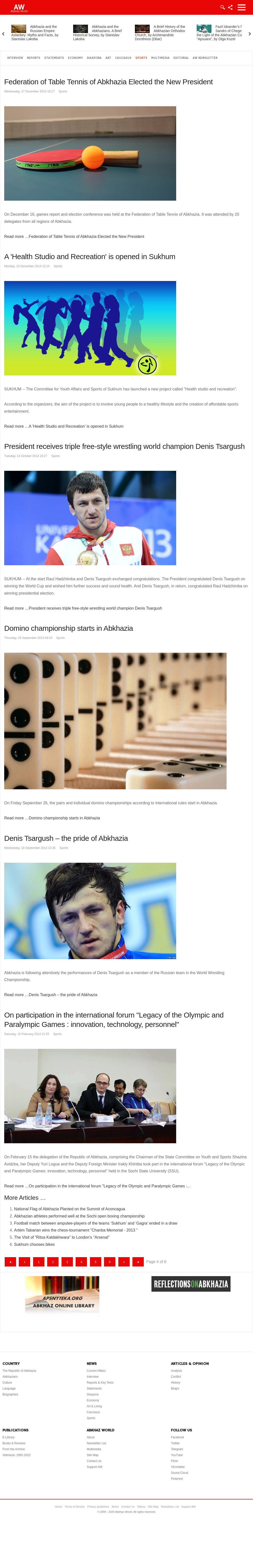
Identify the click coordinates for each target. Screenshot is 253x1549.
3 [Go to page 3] (67, 1262)
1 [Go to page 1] (39, 1262)
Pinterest (177, 1478)
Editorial (181, 58)
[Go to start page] (10, 1262)
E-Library (8, 1437)
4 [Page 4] (81, 1262)
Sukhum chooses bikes (34, 1244)
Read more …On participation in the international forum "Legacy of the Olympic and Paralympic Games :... (97, 1186)
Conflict (176, 1376)
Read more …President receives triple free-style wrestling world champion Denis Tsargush (83, 608)
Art (108, 58)
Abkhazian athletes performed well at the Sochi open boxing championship (79, 1216)
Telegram (177, 1449)
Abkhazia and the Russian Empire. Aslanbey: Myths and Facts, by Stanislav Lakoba (35, 33)
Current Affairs (96, 1371)
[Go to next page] (124, 1262)
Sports (141, 58)
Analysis (176, 1371)
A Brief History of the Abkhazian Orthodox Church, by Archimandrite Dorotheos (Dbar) (160, 33)
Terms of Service (74, 1506)
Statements (54, 58)
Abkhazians (10, 1376)
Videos (141, 1506)
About (90, 1437)
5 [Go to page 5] (95, 1262)
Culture (7, 1382)
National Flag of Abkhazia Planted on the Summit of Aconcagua (69, 1209)
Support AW (95, 1467)
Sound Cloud (179, 1473)
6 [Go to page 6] (110, 1262)
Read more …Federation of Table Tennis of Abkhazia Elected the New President (74, 236)
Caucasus (123, 58)
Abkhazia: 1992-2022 (16, 1455)
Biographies (10, 1394)
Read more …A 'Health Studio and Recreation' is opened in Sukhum (64, 426)
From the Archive (13, 1449)
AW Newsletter (205, 58)
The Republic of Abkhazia (19, 1371)
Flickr (174, 1461)
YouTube (177, 1455)
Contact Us (94, 1461)
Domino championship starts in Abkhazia (68, 628)
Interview (15, 58)
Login (222, 7)
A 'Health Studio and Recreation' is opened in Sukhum (89, 256)
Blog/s (175, 1388)
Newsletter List (96, 1443)
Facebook (177, 1437)
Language (9, 1388)
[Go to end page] (138, 1262)
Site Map (92, 1455)
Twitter (175, 1443)
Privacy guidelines (98, 1506)
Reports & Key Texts (100, 1382)
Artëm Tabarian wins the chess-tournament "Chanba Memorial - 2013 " (76, 1230)
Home (58, 1506)
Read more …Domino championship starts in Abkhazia (52, 818)
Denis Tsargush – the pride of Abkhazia (66, 838)
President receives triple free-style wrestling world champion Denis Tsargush (124, 446)
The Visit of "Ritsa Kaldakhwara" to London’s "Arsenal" (61, 1237)
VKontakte (178, 1467)
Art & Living (94, 1406)
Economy (75, 58)
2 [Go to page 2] (53, 1262)
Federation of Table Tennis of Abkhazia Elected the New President (108, 82)
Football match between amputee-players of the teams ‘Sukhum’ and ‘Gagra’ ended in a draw (95, 1223)
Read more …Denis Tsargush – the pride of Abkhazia (50, 995)
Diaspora (94, 58)
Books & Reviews (13, 1443)
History (175, 1382)
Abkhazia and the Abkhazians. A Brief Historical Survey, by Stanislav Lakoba (97, 33)
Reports (33, 58)
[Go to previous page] (24, 1262)
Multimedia (160, 58)
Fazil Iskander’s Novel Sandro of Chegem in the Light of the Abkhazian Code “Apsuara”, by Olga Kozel (223, 33)
